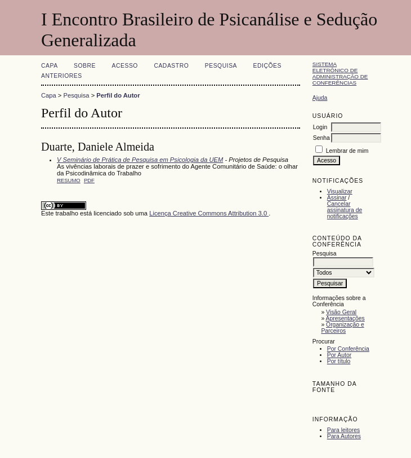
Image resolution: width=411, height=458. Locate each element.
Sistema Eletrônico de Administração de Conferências (340, 73)
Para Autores (344, 436)
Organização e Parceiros (342, 328)
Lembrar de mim (347, 151)
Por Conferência (348, 349)
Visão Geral (341, 312)
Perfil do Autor (118, 95)
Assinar (337, 198)
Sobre (85, 66)
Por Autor (339, 355)
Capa (49, 66)
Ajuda (320, 98)
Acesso (125, 66)
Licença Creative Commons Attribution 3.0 (209, 213)
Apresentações (345, 318)
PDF (89, 180)
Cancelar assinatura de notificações (344, 210)
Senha (321, 138)
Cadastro (171, 66)
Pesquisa (221, 66)
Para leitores (343, 430)
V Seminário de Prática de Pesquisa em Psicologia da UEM (140, 159)
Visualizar (339, 191)
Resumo (69, 180)
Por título (339, 361)
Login (320, 127)
